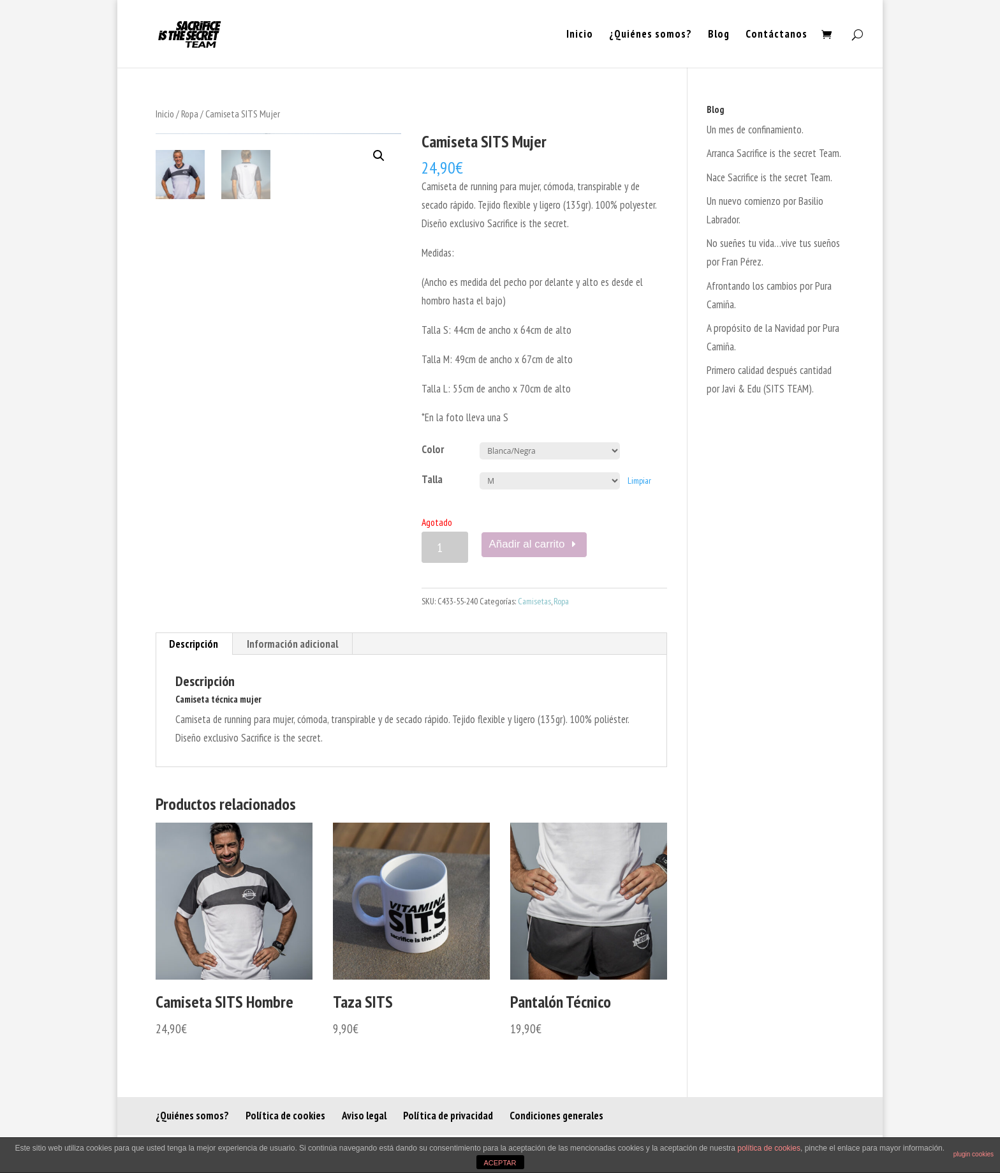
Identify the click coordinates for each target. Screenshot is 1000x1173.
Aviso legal (364, 1116)
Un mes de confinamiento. (755, 130)
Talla (432, 479)
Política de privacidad (448, 1116)
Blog (719, 35)
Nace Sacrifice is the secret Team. (769, 177)
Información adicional (292, 644)
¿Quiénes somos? (650, 35)
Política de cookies (285, 1116)
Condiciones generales (556, 1116)
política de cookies (768, 1148)
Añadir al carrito (527, 544)
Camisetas (534, 601)
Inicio (579, 35)
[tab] (194, 644)
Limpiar (639, 480)
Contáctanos (776, 35)
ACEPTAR (499, 1163)
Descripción (193, 644)
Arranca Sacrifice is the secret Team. (774, 153)
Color (433, 449)
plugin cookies (973, 1154)
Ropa (189, 113)
